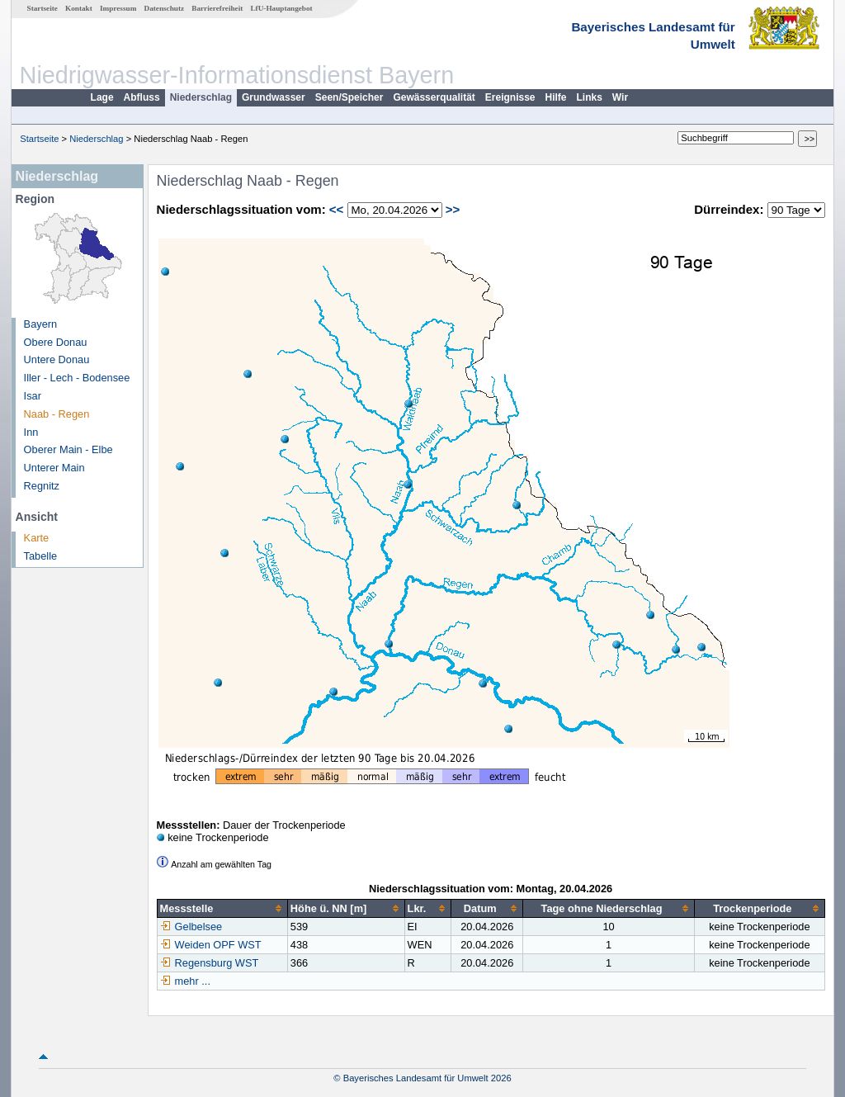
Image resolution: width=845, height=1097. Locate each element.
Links (589, 97)
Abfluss (142, 97)
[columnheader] (222, 909)
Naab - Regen (57, 414)
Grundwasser (273, 97)
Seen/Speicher (349, 97)
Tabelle (41, 556)
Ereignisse (510, 97)
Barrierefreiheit (217, 8)
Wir (620, 97)
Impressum (118, 8)
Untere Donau (57, 359)
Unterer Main (54, 467)
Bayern (41, 324)
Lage (102, 97)
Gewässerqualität (433, 97)
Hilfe (556, 97)
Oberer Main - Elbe (68, 449)
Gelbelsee (191, 926)
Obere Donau (55, 342)
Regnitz (41, 486)
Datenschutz (164, 8)
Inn (31, 432)
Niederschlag (201, 97)
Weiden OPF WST (211, 945)
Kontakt (78, 8)
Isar (32, 396)
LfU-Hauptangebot (281, 8)
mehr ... (192, 981)
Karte (37, 538)
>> (453, 209)
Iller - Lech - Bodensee (77, 377)
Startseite (42, 8)
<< (336, 209)
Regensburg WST (209, 963)
